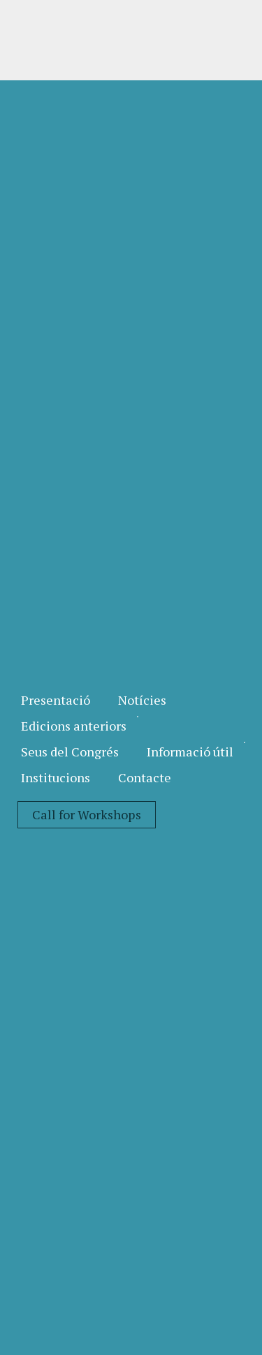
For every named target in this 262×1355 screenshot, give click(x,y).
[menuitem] (55, 700)
